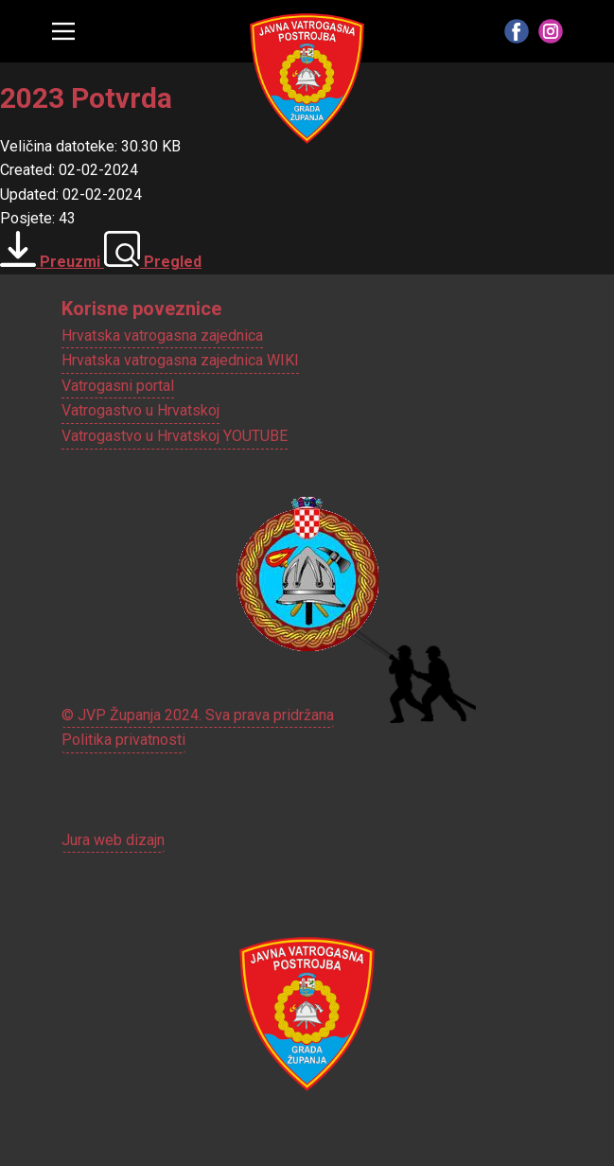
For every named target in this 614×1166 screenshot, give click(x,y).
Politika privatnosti (123, 740)
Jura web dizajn (113, 840)
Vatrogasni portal (117, 386)
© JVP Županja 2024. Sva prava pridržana (197, 715)
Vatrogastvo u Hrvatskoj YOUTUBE (174, 436)
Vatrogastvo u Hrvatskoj (140, 410)
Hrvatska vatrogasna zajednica (162, 335)
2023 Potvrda (86, 98)
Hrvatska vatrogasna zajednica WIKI (180, 360)
